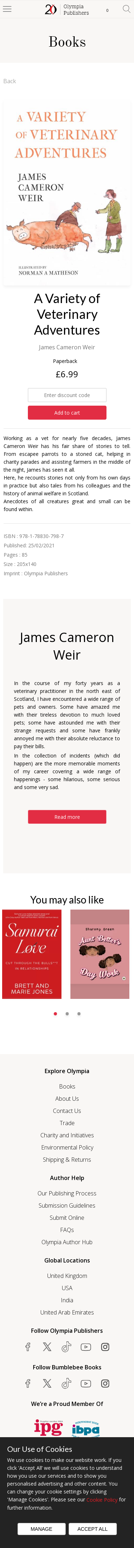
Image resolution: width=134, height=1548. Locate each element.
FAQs (67, 1230)
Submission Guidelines (67, 1205)
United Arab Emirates (67, 1312)
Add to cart (67, 412)
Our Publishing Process (67, 1193)
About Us (67, 1099)
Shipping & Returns (67, 1160)
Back (9, 81)
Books (67, 1086)
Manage (42, 1529)
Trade (67, 1123)
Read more (67, 816)
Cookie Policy (102, 1499)
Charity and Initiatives (67, 1135)
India (67, 1300)
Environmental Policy (67, 1147)
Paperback (65, 361)
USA (67, 1288)
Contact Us (67, 1111)
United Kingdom (67, 1276)
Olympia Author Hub (67, 1242)
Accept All (93, 1529)
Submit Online (67, 1218)
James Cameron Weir (67, 347)
